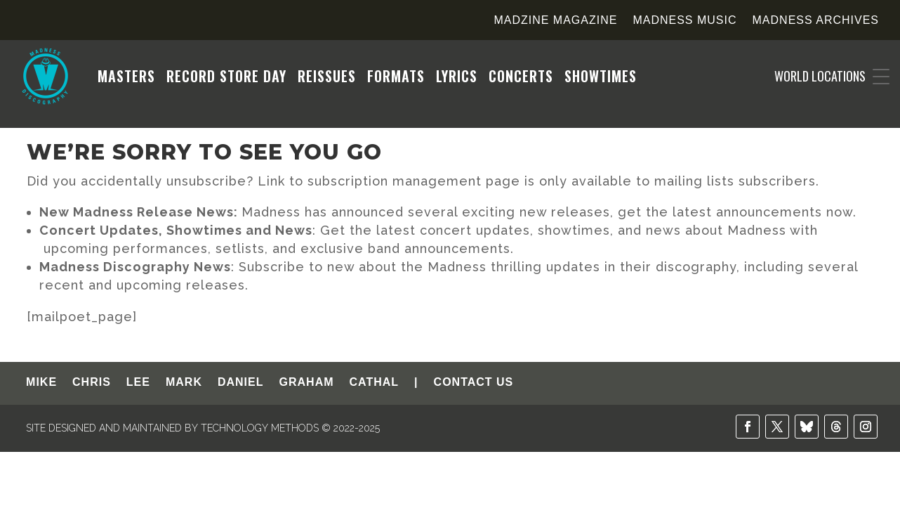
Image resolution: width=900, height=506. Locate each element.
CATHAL (374, 382)
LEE (138, 382)
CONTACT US (474, 382)
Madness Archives (816, 20)
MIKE (41, 382)
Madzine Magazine (555, 20)
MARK (184, 382)
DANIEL (241, 382)
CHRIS (91, 382)
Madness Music (684, 20)
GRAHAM (306, 382)
